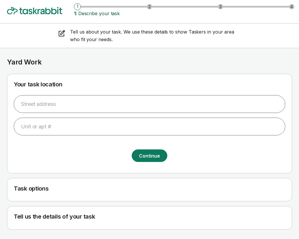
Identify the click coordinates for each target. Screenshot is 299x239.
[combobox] (149, 104)
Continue (149, 156)
